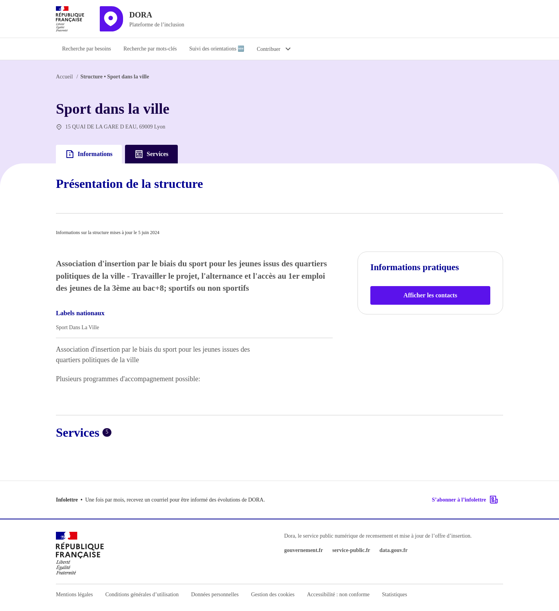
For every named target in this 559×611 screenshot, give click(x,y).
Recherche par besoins (86, 49)
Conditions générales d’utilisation (142, 594)
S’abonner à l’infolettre (465, 499)
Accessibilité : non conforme (338, 594)
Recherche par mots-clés (150, 49)
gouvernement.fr (303, 550)
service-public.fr (351, 550)
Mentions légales (74, 594)
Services (151, 154)
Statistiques (394, 594)
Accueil (64, 77)
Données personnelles (214, 594)
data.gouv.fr (394, 550)
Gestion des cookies (273, 594)
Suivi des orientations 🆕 (217, 49)
